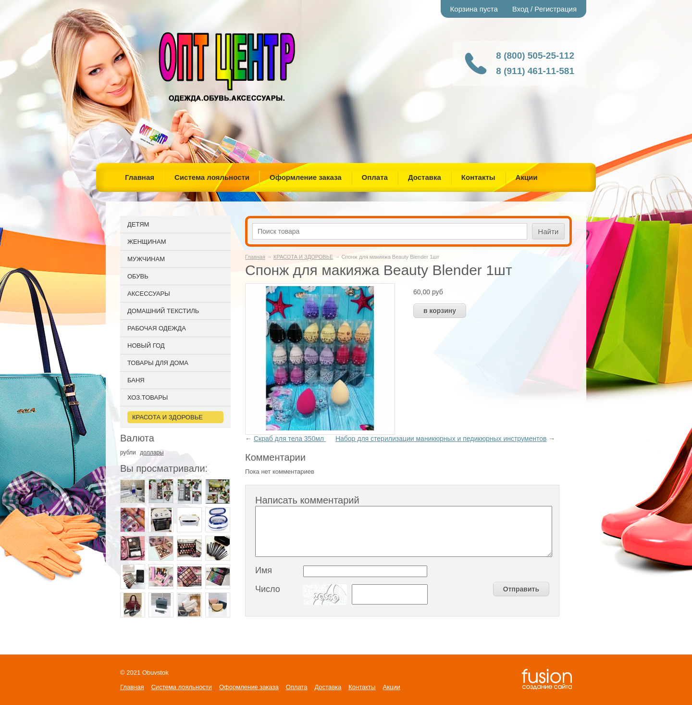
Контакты (478, 177)
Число (267, 589)
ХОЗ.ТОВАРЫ (147, 397)
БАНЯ (136, 380)
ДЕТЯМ (138, 224)
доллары (151, 452)
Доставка (424, 177)
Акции (527, 177)
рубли (128, 452)
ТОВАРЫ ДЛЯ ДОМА (157, 362)
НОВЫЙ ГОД (146, 345)
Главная (139, 177)
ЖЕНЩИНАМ (146, 241)
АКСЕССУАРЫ (148, 293)
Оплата (375, 177)
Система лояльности (211, 177)
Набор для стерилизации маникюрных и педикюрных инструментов (441, 438)
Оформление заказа (306, 177)
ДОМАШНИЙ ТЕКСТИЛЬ (163, 311)
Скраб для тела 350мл (290, 438)
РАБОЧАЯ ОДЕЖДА (156, 328)
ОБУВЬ (137, 276)
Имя (263, 570)
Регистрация (555, 9)
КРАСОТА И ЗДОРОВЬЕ (303, 257)
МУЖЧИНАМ (146, 259)
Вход (520, 9)
